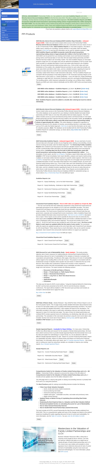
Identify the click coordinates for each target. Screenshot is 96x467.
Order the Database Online (41, 4)
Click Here (46, 50)
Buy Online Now (76, 130)
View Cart (79, 12)
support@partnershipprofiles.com (82, 29)
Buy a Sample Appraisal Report (50, 344)
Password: (4, 16)
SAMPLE (40, 159)
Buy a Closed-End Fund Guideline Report (48, 232)
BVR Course (64, 451)
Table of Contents (56, 416)
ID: (2, 10)
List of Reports (60, 154)
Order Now (85, 88)
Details (39, 84)
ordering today (70, 318)
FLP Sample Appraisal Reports (75, 340)
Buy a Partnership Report (52, 173)
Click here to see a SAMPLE (76, 215)
